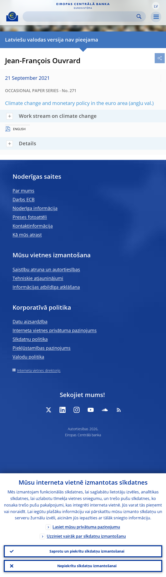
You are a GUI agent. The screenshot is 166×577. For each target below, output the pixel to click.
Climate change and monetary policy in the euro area (66, 103)
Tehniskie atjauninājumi (38, 278)
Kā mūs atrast (27, 235)
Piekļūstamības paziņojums (42, 348)
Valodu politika (28, 357)
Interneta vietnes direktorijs (39, 370)
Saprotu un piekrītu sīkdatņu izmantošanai (86, 551)
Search (139, 16)
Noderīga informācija (35, 208)
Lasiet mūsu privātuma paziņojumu (86, 527)
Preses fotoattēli (30, 217)
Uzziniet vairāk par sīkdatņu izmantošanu (86, 536)
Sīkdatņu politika (30, 339)
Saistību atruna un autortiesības (46, 269)
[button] (155, 6)
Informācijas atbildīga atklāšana (46, 287)
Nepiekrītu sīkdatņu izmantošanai (87, 565)
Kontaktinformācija (33, 226)
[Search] (80, 16)
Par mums (23, 191)
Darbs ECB (24, 199)
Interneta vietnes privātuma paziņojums (55, 330)
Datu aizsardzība (30, 321)
